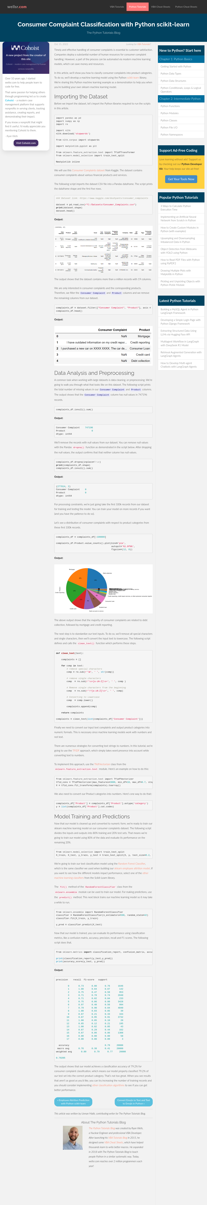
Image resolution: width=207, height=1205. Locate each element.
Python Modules (169, 113)
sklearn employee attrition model (132, 868)
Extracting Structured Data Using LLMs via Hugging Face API (178, 332)
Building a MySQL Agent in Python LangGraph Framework (179, 311)
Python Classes (169, 120)
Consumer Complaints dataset (88, 170)
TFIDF (76, 750)
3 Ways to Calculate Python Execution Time (176, 207)
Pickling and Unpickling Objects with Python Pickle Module (180, 283)
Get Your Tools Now (181, 179)
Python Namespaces (172, 134)
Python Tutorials (137, 6)
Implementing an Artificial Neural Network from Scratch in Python (178, 218)
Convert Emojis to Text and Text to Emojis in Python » (133, 1102)
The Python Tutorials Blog (102, 1128)
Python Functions (170, 106)
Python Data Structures (173, 80)
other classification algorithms (108, 1085)
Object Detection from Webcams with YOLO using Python (179, 250)
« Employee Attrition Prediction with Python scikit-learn (73, 1102)
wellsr (17, 6)
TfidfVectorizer (102, 764)
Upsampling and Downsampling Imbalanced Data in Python (178, 240)
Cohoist (9, 100)
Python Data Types (171, 73)
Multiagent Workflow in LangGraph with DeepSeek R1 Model (180, 343)
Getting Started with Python (176, 66)
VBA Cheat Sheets (160, 6)
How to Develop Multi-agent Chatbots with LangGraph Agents (179, 365)
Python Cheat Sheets (186, 6)
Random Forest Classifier (131, 863)
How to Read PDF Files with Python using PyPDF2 (180, 261)
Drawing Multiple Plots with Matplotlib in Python (176, 272)
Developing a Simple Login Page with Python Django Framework (181, 321)
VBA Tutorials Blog (117, 1137)
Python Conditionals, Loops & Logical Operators (181, 89)
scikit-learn (133, 77)
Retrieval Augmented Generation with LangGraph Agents (181, 354)
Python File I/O (169, 127)
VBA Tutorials (117, 6)
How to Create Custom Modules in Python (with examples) (180, 229)
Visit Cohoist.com (26, 142)
